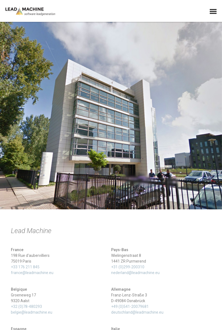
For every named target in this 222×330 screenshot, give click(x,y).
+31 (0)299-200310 (127, 268)
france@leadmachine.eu (32, 274)
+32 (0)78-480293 (26, 307)
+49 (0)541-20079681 (130, 307)
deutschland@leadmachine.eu (137, 313)
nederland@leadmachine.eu (135, 274)
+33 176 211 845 (25, 268)
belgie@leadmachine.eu (31, 313)
